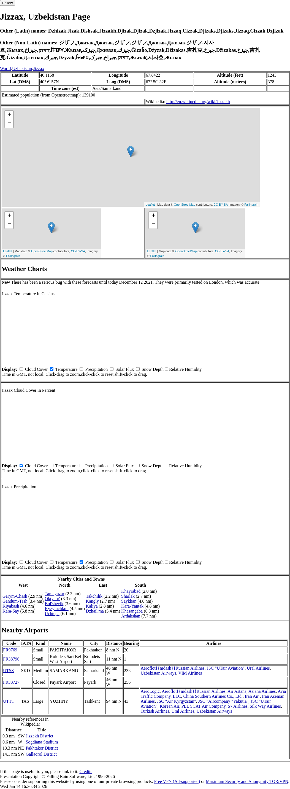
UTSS (8, 670)
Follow (7, 3)
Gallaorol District (41, 754)
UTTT (8, 701)
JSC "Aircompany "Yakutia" (223, 701)
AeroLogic (149, 691)
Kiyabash (10, 606)
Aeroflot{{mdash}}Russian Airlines (172, 668)
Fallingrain (251, 204)
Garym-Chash (14, 596)
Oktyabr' (52, 598)
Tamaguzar (54, 593)
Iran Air (252, 696)
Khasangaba (132, 611)
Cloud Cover (36, 369)
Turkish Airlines (154, 711)
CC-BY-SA (221, 204)
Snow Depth (153, 369)
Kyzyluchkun (57, 608)
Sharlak (128, 596)
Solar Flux (124, 369)
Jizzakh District (39, 736)
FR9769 (10, 650)
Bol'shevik (54, 603)
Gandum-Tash (14, 601)
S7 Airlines (238, 706)
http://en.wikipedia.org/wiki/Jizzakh (198, 101)
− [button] (9, 123)
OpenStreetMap (184, 204)
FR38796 (11, 659)
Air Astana (236, 691)
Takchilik (94, 596)
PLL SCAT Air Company (203, 706)
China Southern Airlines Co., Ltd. (213, 696)
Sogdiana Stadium (42, 742)
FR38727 (11, 682)
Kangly (92, 601)
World (5, 68)
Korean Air (169, 706)
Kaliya (92, 606)
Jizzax (38, 68)
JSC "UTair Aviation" (226, 668)
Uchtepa (52, 613)
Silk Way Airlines (265, 706)
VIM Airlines (190, 673)
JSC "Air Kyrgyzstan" (176, 701)
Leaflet (150, 204)
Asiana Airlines (262, 691)
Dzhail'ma (95, 611)
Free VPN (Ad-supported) (177, 781)
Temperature (66, 369)
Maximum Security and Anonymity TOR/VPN (247, 781)
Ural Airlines (258, 668)
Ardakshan (130, 616)
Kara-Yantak (132, 606)
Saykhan (128, 601)
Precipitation (96, 369)
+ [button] (9, 115)
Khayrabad (130, 591)
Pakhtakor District (42, 748)
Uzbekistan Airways (158, 673)
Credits (85, 771)
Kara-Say (10, 611)
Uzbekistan (22, 68)
